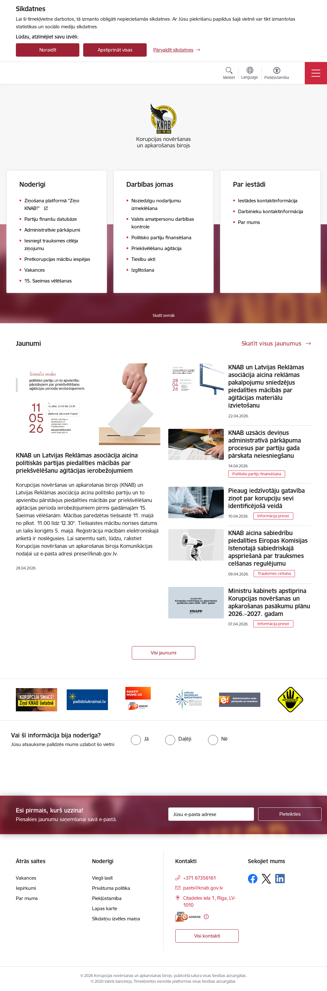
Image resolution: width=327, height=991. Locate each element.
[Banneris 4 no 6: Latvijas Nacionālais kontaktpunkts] (188, 699)
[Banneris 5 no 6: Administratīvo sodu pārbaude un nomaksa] (239, 699)
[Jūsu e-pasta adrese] (211, 814)
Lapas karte (104, 908)
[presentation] (53, 772)
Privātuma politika (111, 888)
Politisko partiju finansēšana (256, 473)
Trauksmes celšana (274, 573)
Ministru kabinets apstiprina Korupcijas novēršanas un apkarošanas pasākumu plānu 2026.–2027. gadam (269, 602)
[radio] (140, 739)
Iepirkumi (26, 888)
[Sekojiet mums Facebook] (252, 878)
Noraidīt (47, 50)
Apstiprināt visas (115, 50)
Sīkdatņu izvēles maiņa (116, 919)
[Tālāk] (300, 699)
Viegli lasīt (102, 878)
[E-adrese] (188, 916)
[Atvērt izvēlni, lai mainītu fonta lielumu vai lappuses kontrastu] (276, 74)
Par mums (27, 898)
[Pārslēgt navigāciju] (316, 73)
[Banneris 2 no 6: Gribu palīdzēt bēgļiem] (87, 699)
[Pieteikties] (290, 814)
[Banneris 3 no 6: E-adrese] (138, 699)
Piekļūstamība (107, 898)
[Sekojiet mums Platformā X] (266, 878)
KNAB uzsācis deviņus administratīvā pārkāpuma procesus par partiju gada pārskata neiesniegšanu (264, 444)
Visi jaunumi (163, 653)
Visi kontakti (207, 936)
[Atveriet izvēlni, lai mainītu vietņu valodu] (249, 73)
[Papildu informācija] (206, 916)
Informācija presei (273, 515)
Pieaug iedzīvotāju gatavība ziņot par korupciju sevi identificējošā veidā (266, 498)
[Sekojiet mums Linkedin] (280, 878)
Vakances (26, 878)
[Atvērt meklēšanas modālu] (229, 74)
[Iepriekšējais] (26, 699)
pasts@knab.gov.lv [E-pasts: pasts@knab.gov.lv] (203, 888)
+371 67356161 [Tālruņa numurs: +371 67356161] (199, 878)
